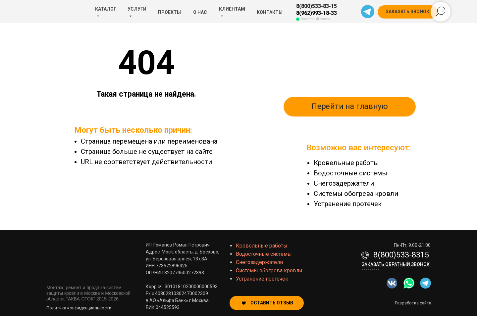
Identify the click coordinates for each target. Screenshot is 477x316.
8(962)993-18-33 (316, 13)
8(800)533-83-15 (316, 6)
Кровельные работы (346, 163)
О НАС (200, 12)
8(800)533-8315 (401, 254)
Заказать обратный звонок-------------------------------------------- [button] (396, 267)
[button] (407, 12)
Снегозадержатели (344, 183)
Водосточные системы (350, 173)
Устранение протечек (348, 204)
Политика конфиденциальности (78, 307)
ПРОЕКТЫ (169, 12)
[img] (408, 283)
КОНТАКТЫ (270, 12)
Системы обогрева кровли (356, 194)
